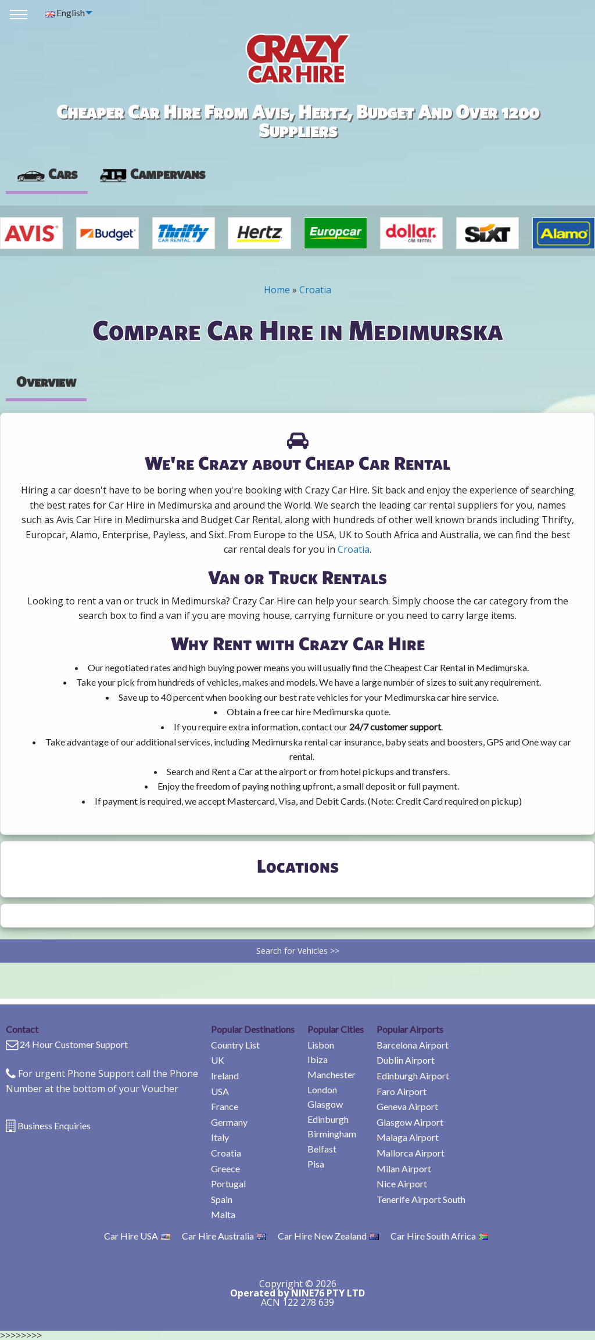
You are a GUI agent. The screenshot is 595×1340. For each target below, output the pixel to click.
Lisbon (320, 1044)
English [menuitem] (65, 12)
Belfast (321, 1148)
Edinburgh (328, 1119)
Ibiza (317, 1059)
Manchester (331, 1074)
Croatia (315, 289)
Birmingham (331, 1133)
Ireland (225, 1075)
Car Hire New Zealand (328, 1235)
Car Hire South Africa (439, 1235)
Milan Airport (404, 1168)
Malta (223, 1214)
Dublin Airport (406, 1059)
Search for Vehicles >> (297, 950)
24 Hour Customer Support (74, 1044)
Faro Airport (401, 1091)
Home (277, 289)
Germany (229, 1122)
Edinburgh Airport (413, 1075)
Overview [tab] (46, 381)
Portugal (228, 1183)
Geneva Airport (407, 1106)
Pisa (315, 1163)
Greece (225, 1168)
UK (217, 1059)
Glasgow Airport (410, 1122)
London (322, 1089)
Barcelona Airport (413, 1044)
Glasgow (325, 1104)
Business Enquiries (54, 1125)
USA (220, 1091)
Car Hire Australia (224, 1235)
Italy (220, 1137)
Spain (221, 1199)
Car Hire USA (137, 1235)
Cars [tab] (46, 173)
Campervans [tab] (151, 173)
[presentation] (152, 174)
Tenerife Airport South (421, 1199)
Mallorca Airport (411, 1152)
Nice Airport (402, 1183)
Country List (235, 1044)
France (224, 1106)
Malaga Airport (408, 1137)
